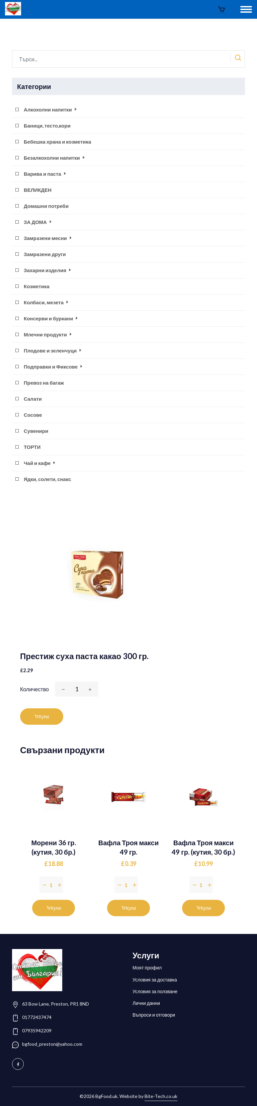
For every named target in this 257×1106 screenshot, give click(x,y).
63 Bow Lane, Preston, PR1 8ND (55, 1004)
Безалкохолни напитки (55, 158)
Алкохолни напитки (51, 109)
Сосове (33, 415)
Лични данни (146, 1003)
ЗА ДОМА (38, 222)
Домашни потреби (46, 206)
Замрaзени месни (48, 238)
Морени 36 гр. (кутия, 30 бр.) (53, 847)
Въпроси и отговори (154, 1015)
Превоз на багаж (44, 383)
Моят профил (147, 967)
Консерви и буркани (51, 318)
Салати (33, 399)
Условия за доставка (155, 979)
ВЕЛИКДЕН (38, 190)
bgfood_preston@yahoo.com (52, 1044)
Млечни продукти (48, 334)
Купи (41, 716)
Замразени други (45, 254)
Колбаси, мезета (47, 302)
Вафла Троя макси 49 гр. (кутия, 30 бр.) (203, 847)
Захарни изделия (48, 270)
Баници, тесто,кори (47, 126)
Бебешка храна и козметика (57, 142)
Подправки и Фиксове (54, 367)
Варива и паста (45, 174)
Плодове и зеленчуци (53, 350)
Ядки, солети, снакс (47, 479)
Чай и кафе (40, 463)
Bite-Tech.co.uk (161, 1096)
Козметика (37, 286)
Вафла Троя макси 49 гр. (128, 847)
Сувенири (36, 431)
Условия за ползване (155, 991)
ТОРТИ (32, 447)
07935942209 (37, 1030)
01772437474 (37, 1017)
